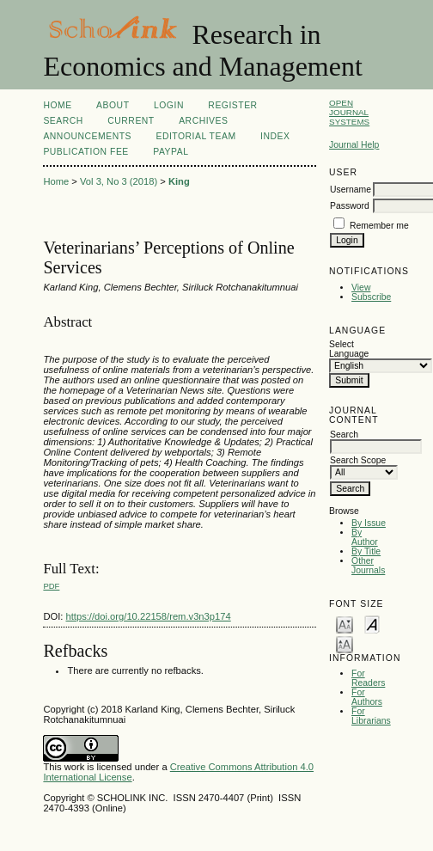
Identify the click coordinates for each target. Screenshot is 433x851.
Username (350, 189)
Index (275, 136)
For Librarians (371, 716)
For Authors (366, 697)
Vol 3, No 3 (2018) (118, 181)
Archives (203, 121)
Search (62, 121)
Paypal (170, 151)
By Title (366, 551)
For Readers (368, 678)
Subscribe (371, 297)
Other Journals (368, 565)
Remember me (379, 225)
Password (349, 206)
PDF (51, 586)
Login (169, 105)
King (179, 181)
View (360, 287)
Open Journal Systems (349, 112)
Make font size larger (344, 643)
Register (232, 105)
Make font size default (372, 624)
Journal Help (354, 145)
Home (57, 105)
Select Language (349, 349)
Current (130, 121)
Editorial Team (195, 136)
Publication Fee (85, 151)
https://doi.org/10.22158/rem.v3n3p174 (148, 616)
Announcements (87, 136)
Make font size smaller (344, 624)
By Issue (368, 523)
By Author (364, 537)
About (112, 105)
